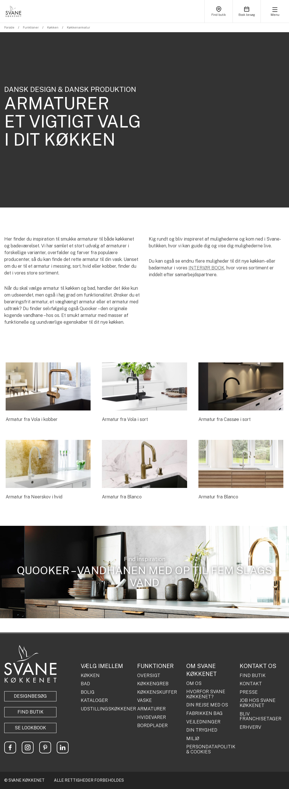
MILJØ (192, 738)
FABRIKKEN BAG (204, 713)
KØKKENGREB (152, 683)
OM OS (194, 683)
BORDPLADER (152, 725)
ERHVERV (250, 727)
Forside (9, 27)
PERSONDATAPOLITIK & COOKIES (210, 749)
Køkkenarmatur (78, 27)
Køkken (52, 27)
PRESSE (249, 692)
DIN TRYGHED (201, 730)
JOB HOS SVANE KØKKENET (257, 703)
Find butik (30, 712)
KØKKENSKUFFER (157, 692)
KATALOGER (94, 700)
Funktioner (31, 27)
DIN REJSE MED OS (207, 705)
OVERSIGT (148, 675)
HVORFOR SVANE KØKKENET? (205, 694)
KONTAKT (251, 683)
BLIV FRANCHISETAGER (260, 716)
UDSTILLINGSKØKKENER (107, 709)
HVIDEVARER (151, 717)
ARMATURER (151, 709)
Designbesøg (30, 696)
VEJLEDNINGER (203, 722)
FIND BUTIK (253, 675)
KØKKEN (90, 675)
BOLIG (88, 692)
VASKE (144, 700)
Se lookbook (30, 727)
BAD (85, 683)
